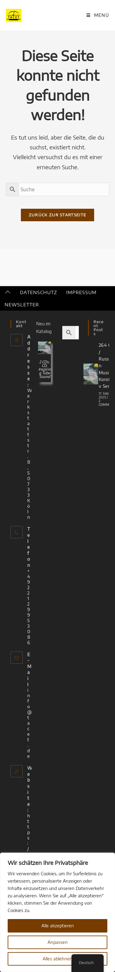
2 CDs (44, 362)
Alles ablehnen (57, 958)
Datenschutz (38, 292)
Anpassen (58, 942)
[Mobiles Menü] (97, 15)
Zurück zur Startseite (57, 214)
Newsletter (22, 304)
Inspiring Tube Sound (44, 373)
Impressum (81, 292)
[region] (57, 912)
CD (44, 365)
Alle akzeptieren (57, 925)
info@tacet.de (29, 723)
